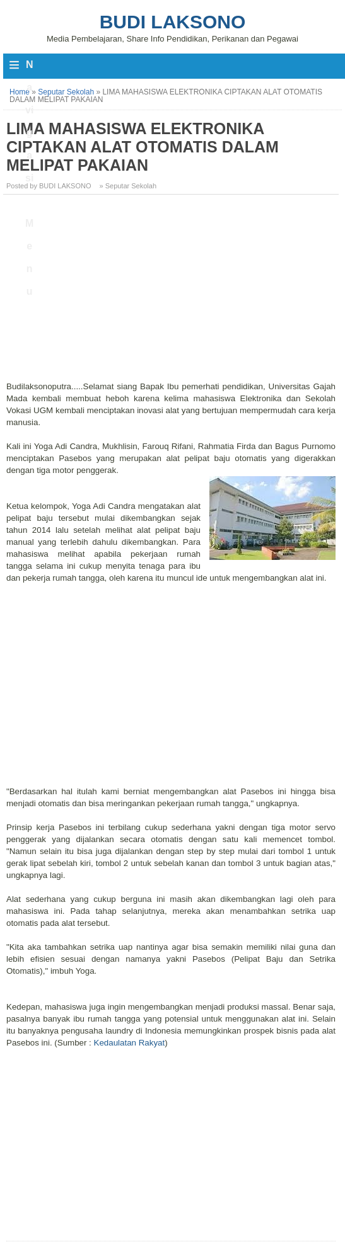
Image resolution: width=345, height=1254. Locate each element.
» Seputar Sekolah (128, 186)
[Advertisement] (172, 292)
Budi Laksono (173, 21)
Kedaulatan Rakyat (129, 1042)
